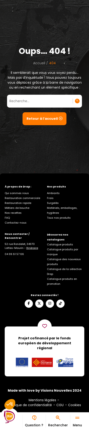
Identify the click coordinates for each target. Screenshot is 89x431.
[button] (9, 404)
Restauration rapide (18, 203)
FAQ (7, 218)
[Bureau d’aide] (34, 421)
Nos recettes (13, 213)
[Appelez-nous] (14, 254)
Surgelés (53, 203)
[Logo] (9, 417)
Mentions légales (42, 400)
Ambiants (53, 193)
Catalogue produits (60, 244)
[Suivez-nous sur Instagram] (50, 304)
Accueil (39, 63)
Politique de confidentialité (30, 405)
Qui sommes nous (17, 193)
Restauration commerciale (22, 198)
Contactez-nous (16, 223)
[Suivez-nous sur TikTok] (60, 304)
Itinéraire (32, 248)
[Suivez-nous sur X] (39, 304)
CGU (60, 405)
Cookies (74, 405)
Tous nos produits (59, 218)
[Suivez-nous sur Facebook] (29, 304)
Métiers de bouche (17, 208)
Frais (50, 198)
